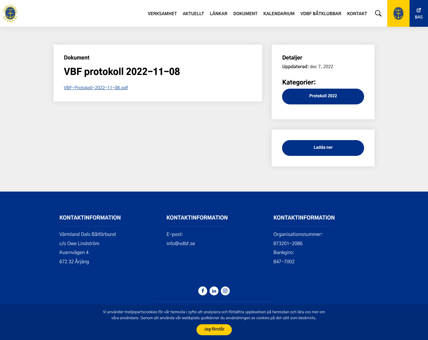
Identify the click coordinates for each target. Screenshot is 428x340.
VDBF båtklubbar (321, 14)
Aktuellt (193, 14)
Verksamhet (162, 14)
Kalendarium (279, 14)
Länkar (218, 14)
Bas (419, 17)
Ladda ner (323, 148)
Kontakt (357, 14)
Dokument (245, 14)
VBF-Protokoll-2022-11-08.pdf (96, 87)
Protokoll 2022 (323, 96)
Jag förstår (214, 329)
